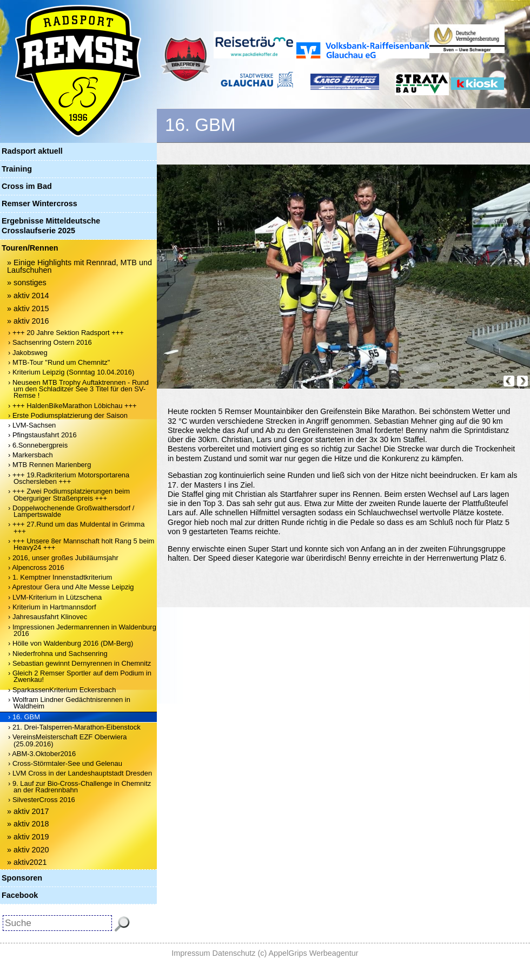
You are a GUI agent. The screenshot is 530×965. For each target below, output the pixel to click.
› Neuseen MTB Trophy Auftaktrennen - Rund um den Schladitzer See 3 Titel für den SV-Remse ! (78, 389)
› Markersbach (30, 455)
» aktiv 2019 (28, 836)
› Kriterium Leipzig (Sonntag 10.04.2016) (71, 372)
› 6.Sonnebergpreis (38, 445)
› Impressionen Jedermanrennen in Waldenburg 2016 (82, 630)
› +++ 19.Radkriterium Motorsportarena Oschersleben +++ (68, 478)
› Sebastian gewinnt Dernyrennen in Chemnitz (79, 663)
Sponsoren (22, 878)
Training (17, 169)
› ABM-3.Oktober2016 (42, 754)
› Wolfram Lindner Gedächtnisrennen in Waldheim (69, 702)
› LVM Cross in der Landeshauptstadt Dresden (80, 773)
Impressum (190, 953)
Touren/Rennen (30, 248)
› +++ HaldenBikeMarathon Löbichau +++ (72, 406)
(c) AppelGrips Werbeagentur (308, 953)
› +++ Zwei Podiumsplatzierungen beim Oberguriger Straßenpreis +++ (69, 494)
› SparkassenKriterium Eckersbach (62, 690)
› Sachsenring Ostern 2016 (50, 342)
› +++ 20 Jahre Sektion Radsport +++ (66, 333)
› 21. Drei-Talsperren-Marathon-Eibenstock (74, 727)
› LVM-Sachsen (32, 425)
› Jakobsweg (28, 353)
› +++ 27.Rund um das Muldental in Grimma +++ (76, 527)
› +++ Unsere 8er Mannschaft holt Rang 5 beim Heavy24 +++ (81, 544)
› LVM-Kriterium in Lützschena (55, 597)
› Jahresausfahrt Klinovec (47, 617)
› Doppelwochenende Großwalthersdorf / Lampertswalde (71, 511)
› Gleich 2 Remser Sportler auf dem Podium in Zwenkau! (79, 676)
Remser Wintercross (39, 203)
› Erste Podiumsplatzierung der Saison (68, 415)
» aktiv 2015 (28, 308)
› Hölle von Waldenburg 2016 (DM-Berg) (70, 643)
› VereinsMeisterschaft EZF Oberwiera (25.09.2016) (67, 740)
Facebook (20, 895)
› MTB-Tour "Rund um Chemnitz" (59, 362)
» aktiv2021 (27, 862)
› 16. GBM (24, 717)
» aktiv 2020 (28, 849)
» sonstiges (27, 282)
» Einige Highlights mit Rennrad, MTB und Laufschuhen (79, 266)
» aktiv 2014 (28, 295)
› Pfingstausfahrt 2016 (42, 435)
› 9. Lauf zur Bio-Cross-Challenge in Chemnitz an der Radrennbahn (79, 786)
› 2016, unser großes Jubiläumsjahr (63, 558)
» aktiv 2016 (28, 321)
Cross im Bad (27, 186)
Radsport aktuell (32, 151)
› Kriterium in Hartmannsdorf (52, 607)
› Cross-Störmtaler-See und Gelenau (65, 763)
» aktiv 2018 (28, 823)
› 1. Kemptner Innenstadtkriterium (60, 577)
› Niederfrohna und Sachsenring (58, 653)
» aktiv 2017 (28, 811)
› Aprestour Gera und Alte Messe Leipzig (71, 587)
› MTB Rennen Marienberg (49, 465)
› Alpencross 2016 (36, 567)
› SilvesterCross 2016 (41, 800)
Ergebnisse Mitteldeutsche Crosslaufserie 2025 (51, 225)
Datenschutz (234, 953)
